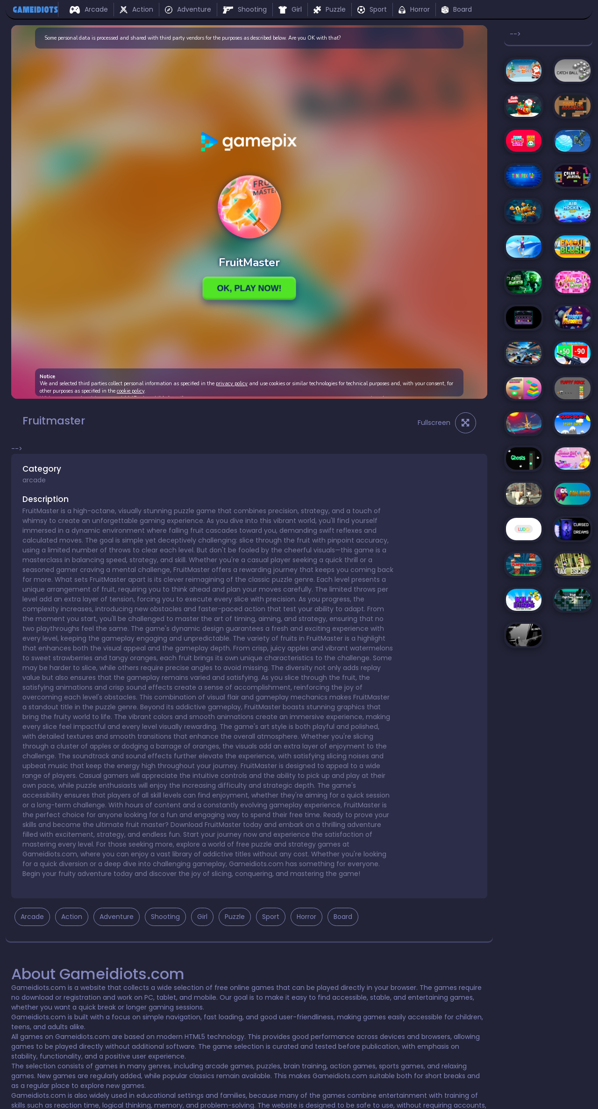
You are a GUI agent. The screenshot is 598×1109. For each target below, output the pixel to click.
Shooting (245, 9)
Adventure (188, 9)
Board (456, 9)
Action (136, 9)
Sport (372, 9)
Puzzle (329, 9)
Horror (414, 9)
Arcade (89, 9)
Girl (290, 9)
